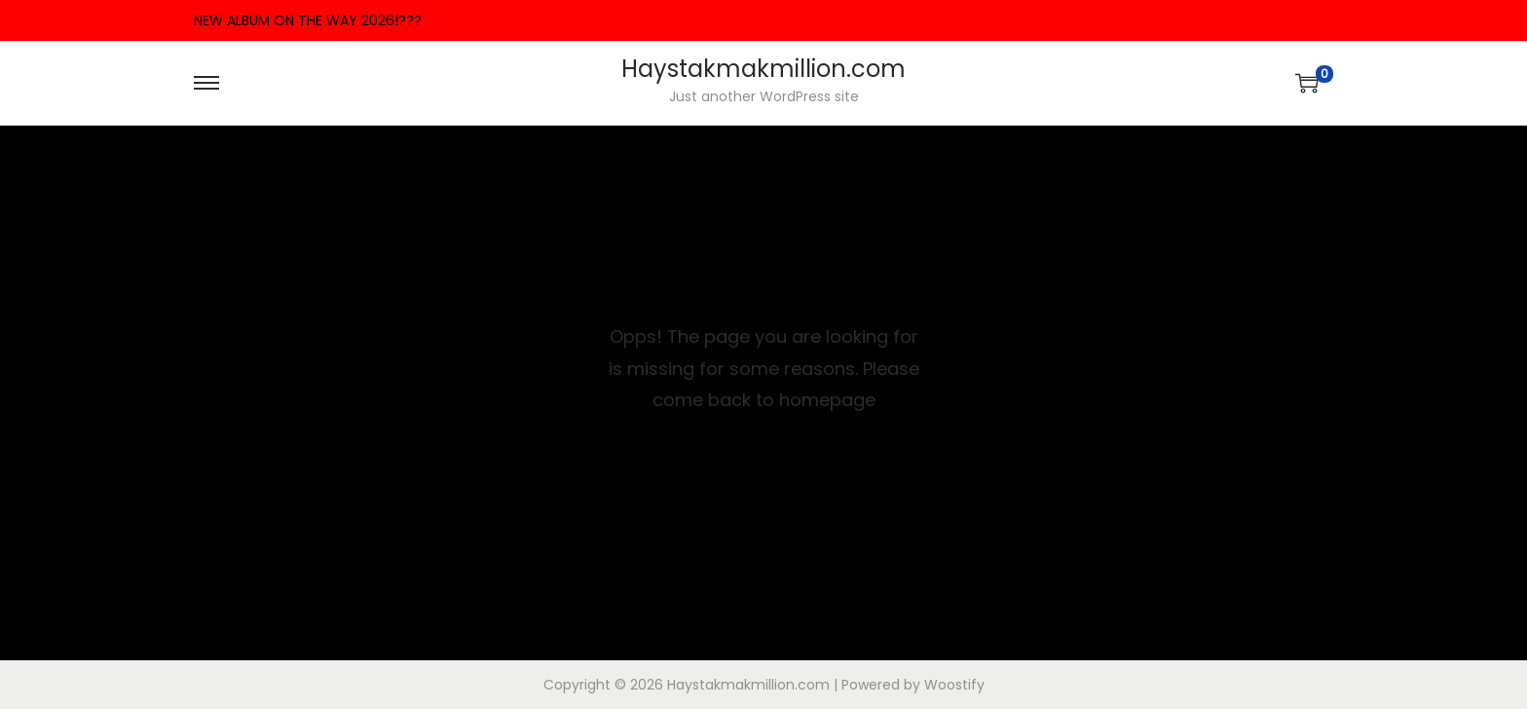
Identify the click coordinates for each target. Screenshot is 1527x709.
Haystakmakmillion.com (763, 69)
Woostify (954, 684)
